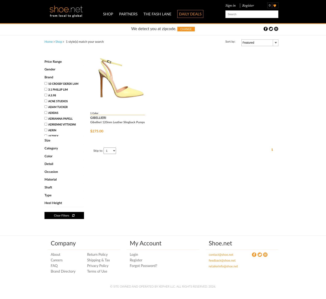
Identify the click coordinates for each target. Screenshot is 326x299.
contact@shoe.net (221, 254)
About (55, 254)
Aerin (50, 130)
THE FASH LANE (157, 14)
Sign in (230, 5)
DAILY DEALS (190, 14)
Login (134, 254)
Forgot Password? (143, 265)
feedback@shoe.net (222, 260)
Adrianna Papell (58, 118)
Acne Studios (56, 101)
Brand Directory (63, 271)
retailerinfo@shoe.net (223, 266)
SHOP (108, 14)
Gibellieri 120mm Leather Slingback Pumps (117, 122)
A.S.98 (50, 95)
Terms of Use (97, 271)
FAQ (54, 265)
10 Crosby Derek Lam (61, 83)
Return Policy (97, 254)
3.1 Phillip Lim (56, 89)
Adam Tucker (56, 107)
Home (48, 41)
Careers (57, 260)
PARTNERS (128, 14)
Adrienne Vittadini (60, 124)
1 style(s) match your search (85, 41)
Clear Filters (64, 215)
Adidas (51, 112)
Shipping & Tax (98, 260)
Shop (58, 41)
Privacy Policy (98, 265)
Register (247, 5)
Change (186, 29)
